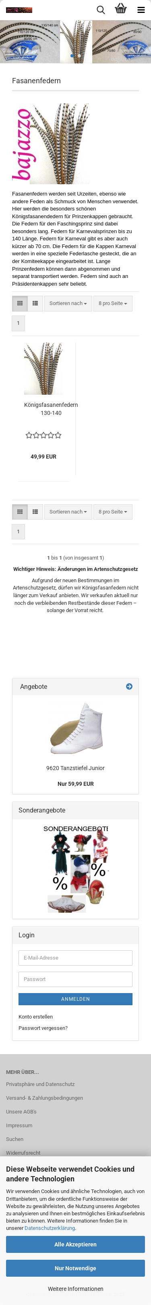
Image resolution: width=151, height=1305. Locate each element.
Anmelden (75, 999)
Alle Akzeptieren (75, 1244)
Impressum (19, 1125)
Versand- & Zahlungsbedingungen (44, 1098)
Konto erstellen (36, 1017)
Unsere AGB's (21, 1112)
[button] (20, 304)
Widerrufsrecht (23, 1153)
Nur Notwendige (75, 1268)
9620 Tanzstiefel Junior (75, 768)
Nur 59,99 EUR (76, 784)
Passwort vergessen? (43, 1028)
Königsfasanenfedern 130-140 (51, 409)
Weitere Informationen (75, 1289)
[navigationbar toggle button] (141, 10)
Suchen (14, 1139)
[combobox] (68, 304)
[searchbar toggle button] (101, 10)
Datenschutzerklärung (50, 1228)
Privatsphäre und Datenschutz (40, 1084)
